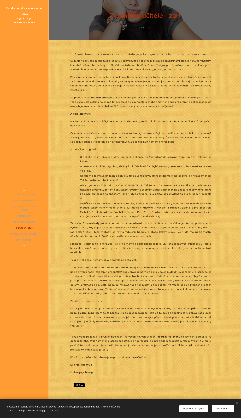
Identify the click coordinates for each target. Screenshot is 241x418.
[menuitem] (24, 194)
